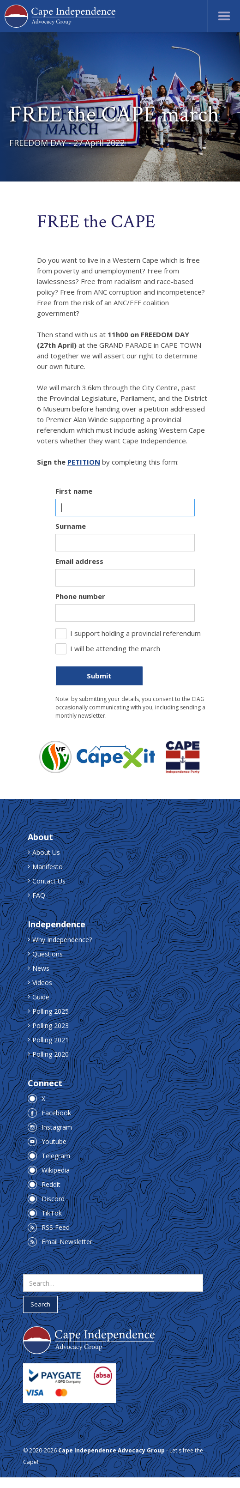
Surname (70, 526)
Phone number (80, 596)
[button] (224, 16)
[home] (60, 16)
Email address (79, 561)
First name (73, 491)
